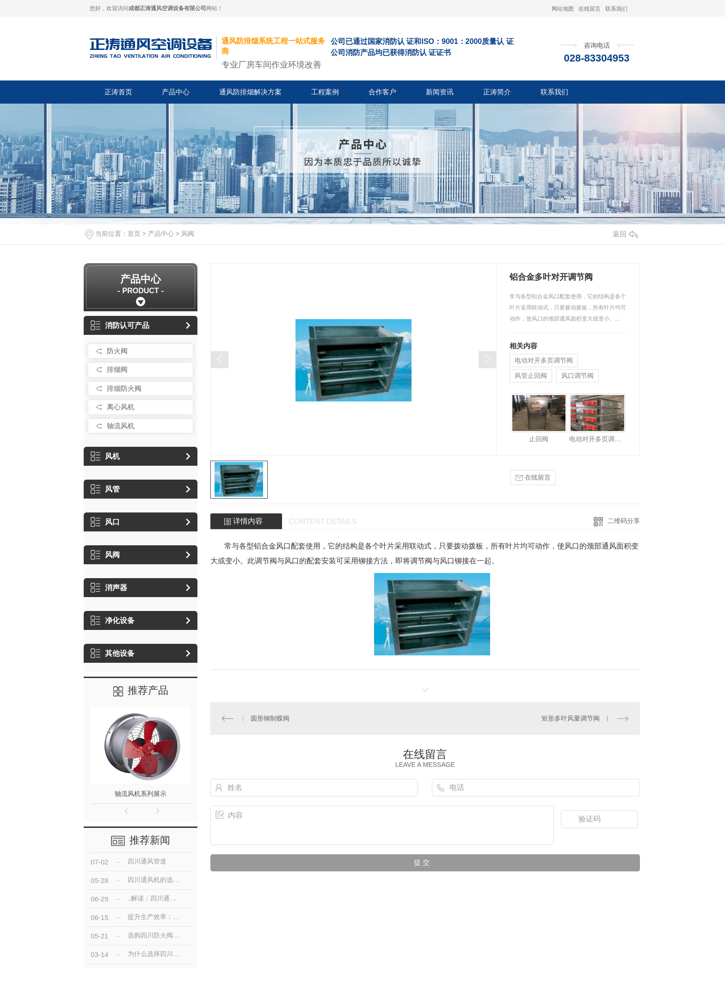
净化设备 (113, 620)
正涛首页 (118, 92)
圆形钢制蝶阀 (270, 718)
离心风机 (121, 407)
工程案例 (325, 92)
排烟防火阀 (124, 388)
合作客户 (382, 92)
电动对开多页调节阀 (544, 360)
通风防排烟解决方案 (250, 92)
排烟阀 (117, 369)
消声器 (109, 588)
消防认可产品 (120, 325)
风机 (105, 456)
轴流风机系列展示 (140, 793)
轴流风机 (121, 426)
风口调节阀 (577, 375)
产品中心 (176, 92)
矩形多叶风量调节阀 (570, 718)
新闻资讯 (440, 92)
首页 (134, 233)
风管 (105, 489)
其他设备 (113, 653)
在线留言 (589, 9)
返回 (625, 234)
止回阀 (538, 439)
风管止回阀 (531, 375)
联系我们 (616, 9)
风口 (105, 522)
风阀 (187, 233)
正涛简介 (497, 92)
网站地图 (563, 9)
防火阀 (117, 351)
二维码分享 (624, 520)
